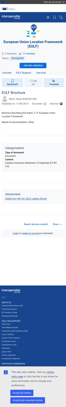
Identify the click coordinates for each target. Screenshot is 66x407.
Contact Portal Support (11, 338)
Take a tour (6, 324)
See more (41, 72)
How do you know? (54, 2)
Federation (6, 348)
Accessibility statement (11, 359)
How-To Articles (8, 334)
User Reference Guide (10, 328)
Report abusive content (36, 224)
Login (16, 233)
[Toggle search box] (61, 17)
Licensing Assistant (9, 309)
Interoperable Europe (10, 316)
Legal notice (6, 352)
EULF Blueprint (23, 72)
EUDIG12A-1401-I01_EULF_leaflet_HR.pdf (26, 198)
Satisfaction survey (9, 345)
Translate (54, 84)
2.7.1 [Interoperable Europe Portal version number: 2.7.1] (4, 297)
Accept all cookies (22, 393)
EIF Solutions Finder (9, 313)
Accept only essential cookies (28, 400)
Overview (7, 72)
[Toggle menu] (48, 17)
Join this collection (33, 65)
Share (57, 224)
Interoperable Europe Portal (12, 306)
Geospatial (17, 58)
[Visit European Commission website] (9, 8)
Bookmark (12, 82)
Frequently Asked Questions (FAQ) (15, 331)
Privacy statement (9, 355)
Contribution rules (9, 341)
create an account (31, 233)
